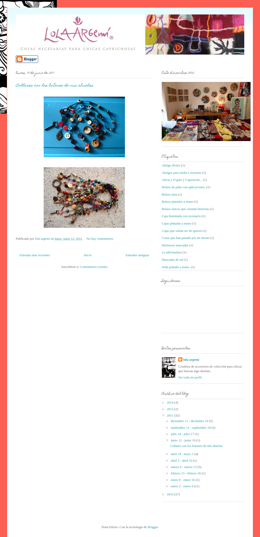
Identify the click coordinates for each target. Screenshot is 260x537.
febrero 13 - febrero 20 (186, 473)
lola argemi (191, 359)
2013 (170, 409)
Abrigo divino (171, 165)
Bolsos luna (169, 194)
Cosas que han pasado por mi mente (185, 238)
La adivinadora (172, 252)
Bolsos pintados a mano (177, 201)
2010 (170, 494)
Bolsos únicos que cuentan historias (185, 209)
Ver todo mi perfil (190, 377)
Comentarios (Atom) (93, 267)
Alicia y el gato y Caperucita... (182, 180)
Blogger (153, 527)
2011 (170, 415)
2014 (170, 402)
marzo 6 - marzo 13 (184, 467)
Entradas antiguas (137, 255)
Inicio (87, 255)
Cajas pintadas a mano (176, 223)
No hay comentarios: (100, 238)
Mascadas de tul (172, 260)
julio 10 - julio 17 (183, 434)
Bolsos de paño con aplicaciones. (183, 187)
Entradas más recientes (35, 255)
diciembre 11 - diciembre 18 (190, 421)
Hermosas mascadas (175, 245)
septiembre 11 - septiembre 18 (191, 427)
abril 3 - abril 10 (182, 460)
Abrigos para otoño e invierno (181, 173)
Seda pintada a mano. (176, 267)
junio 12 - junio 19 (183, 440)
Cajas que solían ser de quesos (182, 231)
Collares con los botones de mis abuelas (54, 86)
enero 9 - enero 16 (183, 480)
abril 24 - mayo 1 (182, 454)
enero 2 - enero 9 (182, 486)
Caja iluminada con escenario (181, 216)
